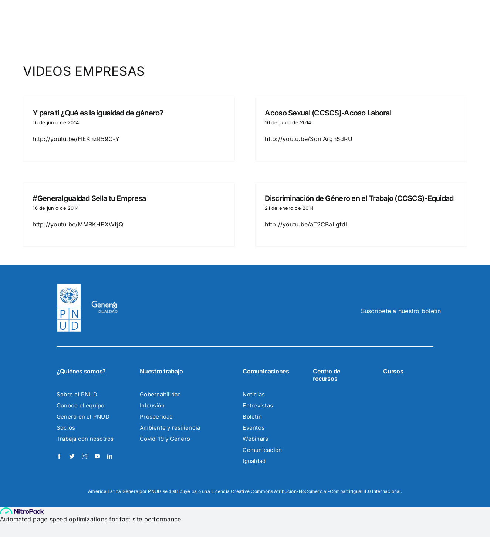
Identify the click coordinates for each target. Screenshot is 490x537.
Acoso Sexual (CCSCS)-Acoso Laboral (328, 112)
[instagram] (84, 456)
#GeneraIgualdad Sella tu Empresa (89, 198)
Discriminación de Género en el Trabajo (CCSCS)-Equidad (359, 198)
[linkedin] (109, 456)
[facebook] (59, 456)
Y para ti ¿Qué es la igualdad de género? (98, 112)
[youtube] (97, 456)
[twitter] (71, 456)
